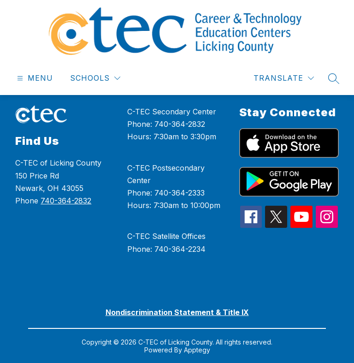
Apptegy (197, 350)
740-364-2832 (66, 200)
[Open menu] (34, 78)
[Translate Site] (283, 78)
